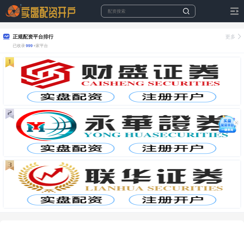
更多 (233, 36)
